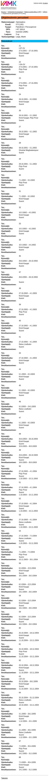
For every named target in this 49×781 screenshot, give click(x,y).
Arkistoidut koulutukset (15, 12)
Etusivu (3, 12)
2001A (45, 12)
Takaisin (4, 778)
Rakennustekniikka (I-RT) (32, 12)
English (45, 3)
